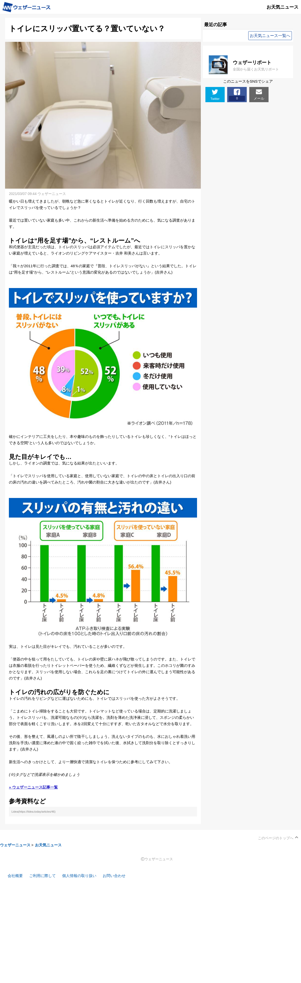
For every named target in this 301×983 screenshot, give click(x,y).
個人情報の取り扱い (79, 875)
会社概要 (15, 875)
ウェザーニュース (15, 845)
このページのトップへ (275, 838)
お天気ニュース (48, 845)
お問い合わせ (114, 875)
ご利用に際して (42, 875)
